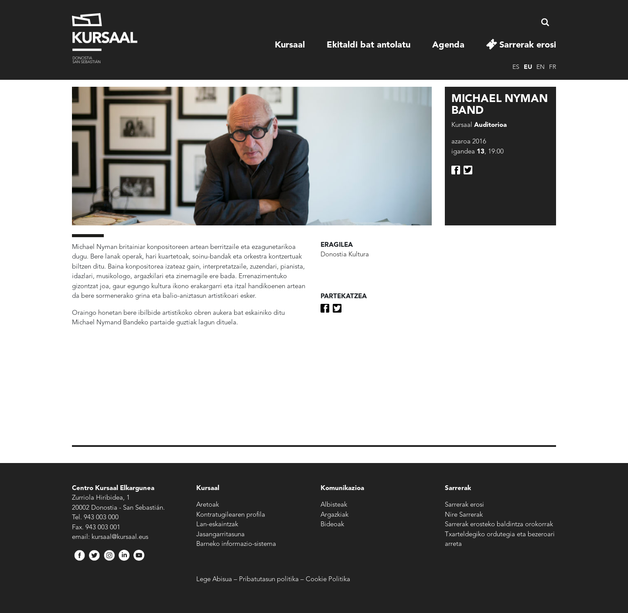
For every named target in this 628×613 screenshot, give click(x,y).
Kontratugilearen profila (230, 515)
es (515, 67)
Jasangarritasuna (220, 534)
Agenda (448, 45)
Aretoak (207, 505)
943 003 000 (101, 517)
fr (552, 67)
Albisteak (334, 505)
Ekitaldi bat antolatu (368, 45)
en (540, 67)
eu (528, 67)
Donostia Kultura (345, 255)
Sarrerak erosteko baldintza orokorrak (499, 524)
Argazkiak (334, 515)
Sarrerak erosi (527, 45)
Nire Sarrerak (464, 515)
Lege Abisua (214, 579)
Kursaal (290, 45)
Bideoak (332, 524)
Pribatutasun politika (269, 579)
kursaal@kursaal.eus (120, 537)
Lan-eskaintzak (217, 524)
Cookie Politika (328, 579)
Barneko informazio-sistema (236, 544)
